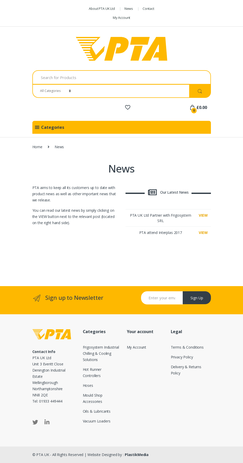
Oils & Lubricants (97, 411)
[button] (52, 127)
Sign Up (196, 297)
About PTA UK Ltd (102, 8)
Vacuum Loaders (97, 421)
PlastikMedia (137, 454)
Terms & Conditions (187, 347)
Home (37, 146)
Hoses (88, 385)
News (128, 8)
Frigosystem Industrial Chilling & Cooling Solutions (101, 353)
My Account (121, 17)
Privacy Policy (182, 357)
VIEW (203, 215)
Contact (148, 8)
